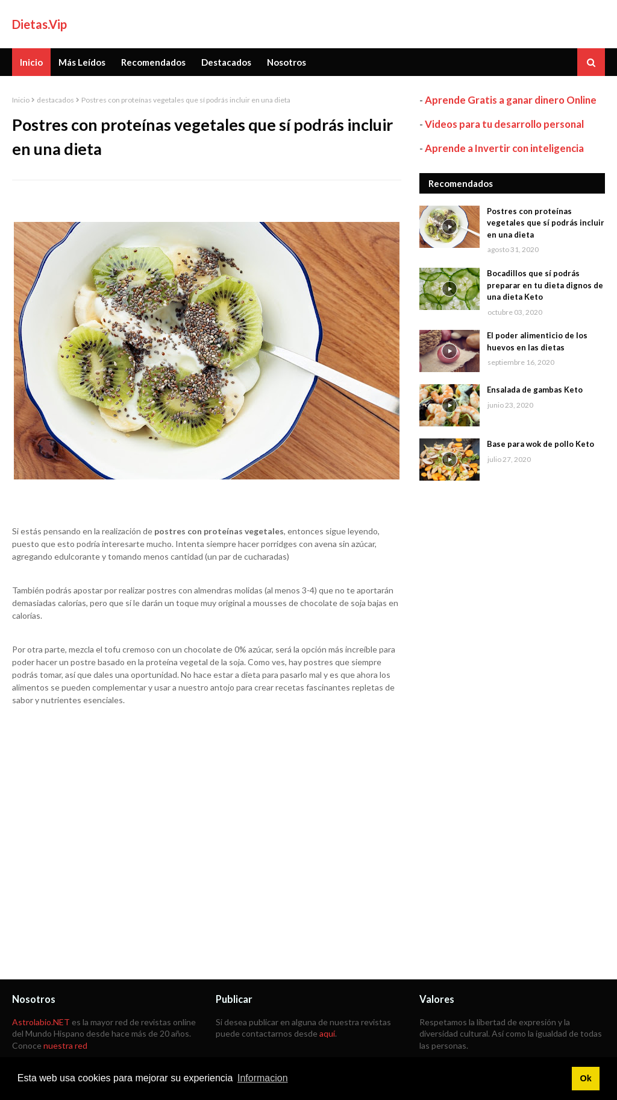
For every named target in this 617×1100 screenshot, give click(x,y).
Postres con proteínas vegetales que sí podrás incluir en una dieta (545, 222)
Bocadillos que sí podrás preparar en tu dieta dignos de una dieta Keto (545, 285)
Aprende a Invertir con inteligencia (504, 148)
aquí (327, 1033)
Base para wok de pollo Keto (540, 444)
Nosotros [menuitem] (286, 62)
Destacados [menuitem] (226, 62)
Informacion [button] (262, 1078)
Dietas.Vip (39, 24)
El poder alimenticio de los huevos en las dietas (537, 341)
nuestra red (65, 1045)
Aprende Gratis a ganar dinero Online (511, 99)
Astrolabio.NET (41, 1022)
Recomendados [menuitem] (153, 62)
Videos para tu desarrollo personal (504, 124)
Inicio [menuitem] (31, 62)
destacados (55, 99)
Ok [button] (585, 1078)
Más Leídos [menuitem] (81, 62)
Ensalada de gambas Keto (535, 389)
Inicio (21, 99)
